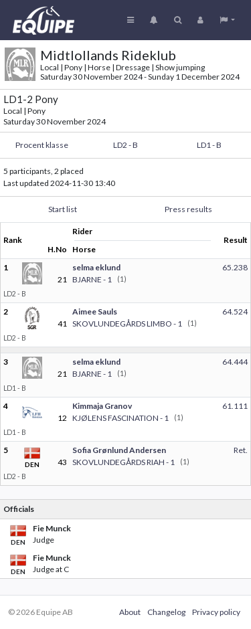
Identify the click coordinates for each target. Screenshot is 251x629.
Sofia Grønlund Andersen (119, 450)
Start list (62, 209)
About (130, 612)
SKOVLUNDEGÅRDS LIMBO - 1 (127, 324)
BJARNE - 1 (92, 279)
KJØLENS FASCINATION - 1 (120, 418)
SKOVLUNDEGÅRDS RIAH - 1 (123, 462)
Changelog (166, 612)
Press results (188, 209)
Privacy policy (216, 612)
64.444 (235, 362)
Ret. (241, 450)
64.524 (235, 311)
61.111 (235, 406)
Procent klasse (41, 145)
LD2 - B (125, 145)
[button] (227, 20)
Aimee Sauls (94, 311)
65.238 (235, 267)
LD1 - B (209, 145)
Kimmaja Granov (102, 406)
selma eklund (96, 267)
